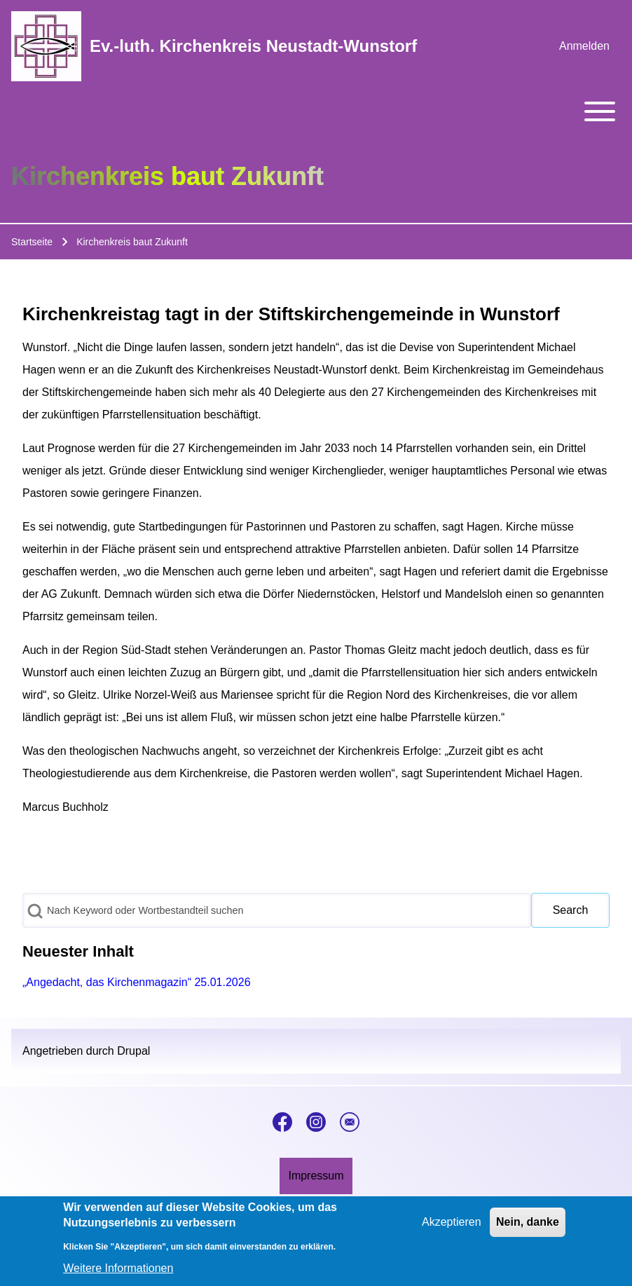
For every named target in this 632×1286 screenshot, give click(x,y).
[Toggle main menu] (316, 111)
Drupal (133, 1051)
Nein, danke (527, 1227)
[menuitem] (584, 46)
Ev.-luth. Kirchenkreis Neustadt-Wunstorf (253, 45)
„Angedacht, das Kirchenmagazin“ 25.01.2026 (136, 982)
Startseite (32, 241)
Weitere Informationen (118, 1272)
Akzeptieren (451, 1227)
